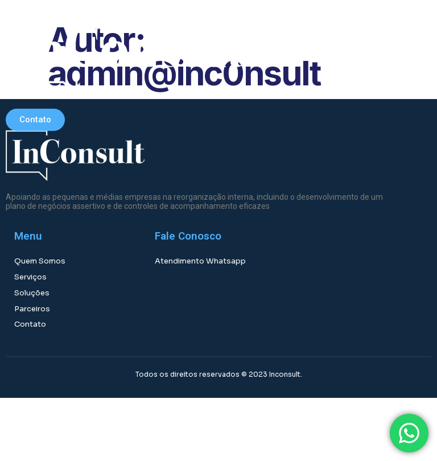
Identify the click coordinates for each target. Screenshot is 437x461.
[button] (319, 53)
